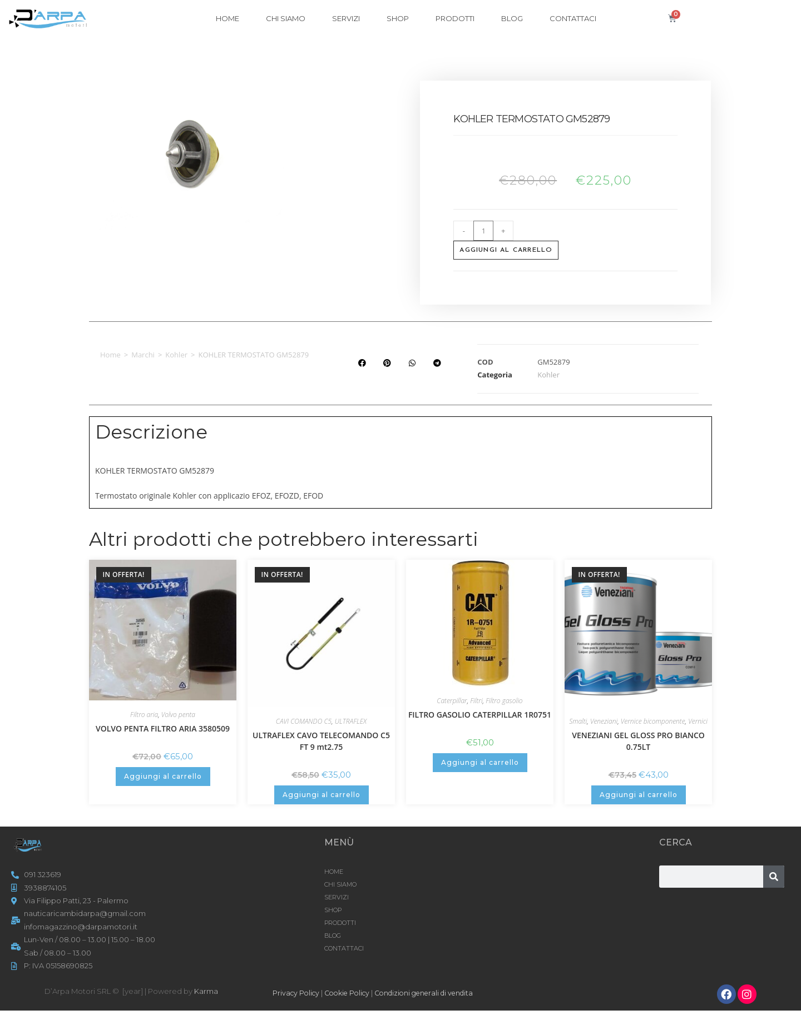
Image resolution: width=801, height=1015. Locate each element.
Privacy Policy (297, 992)
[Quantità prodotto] (483, 231)
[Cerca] (773, 876)
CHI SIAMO (285, 18)
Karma (206, 991)
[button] (361, 363)
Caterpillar (452, 700)
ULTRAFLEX (351, 721)
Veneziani (603, 721)
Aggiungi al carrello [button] (163, 776)
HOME (227, 18)
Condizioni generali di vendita (435, 992)
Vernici (698, 721)
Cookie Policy (352, 992)
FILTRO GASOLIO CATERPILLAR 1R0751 (479, 714)
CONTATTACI (573, 18)
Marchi (143, 355)
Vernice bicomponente (653, 721)
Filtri (476, 700)
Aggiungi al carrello (505, 250)
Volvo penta (178, 714)
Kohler (176, 355)
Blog (512, 18)
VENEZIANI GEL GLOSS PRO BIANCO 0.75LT (638, 741)
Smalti (578, 721)
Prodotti (455, 18)
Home (110, 355)
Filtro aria (144, 714)
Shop (398, 18)
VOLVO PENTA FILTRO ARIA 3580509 (163, 728)
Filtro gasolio (504, 700)
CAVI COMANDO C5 (304, 721)
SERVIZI (346, 18)
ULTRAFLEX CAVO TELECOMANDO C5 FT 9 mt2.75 (321, 741)
